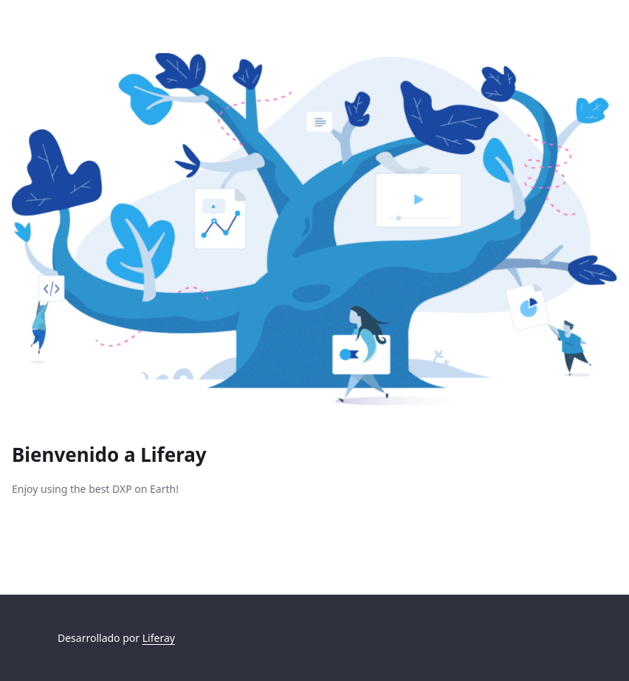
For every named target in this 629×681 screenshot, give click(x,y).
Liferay (158, 638)
